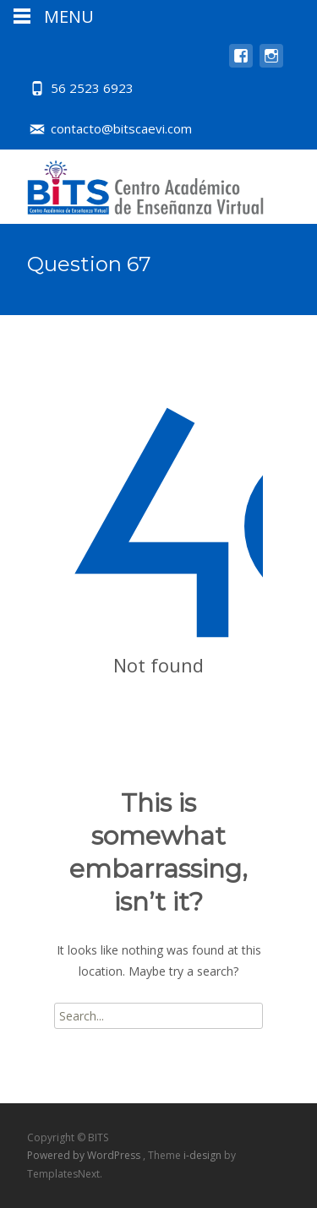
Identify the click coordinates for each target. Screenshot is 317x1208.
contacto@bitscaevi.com (121, 128)
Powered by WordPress (85, 1155)
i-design (203, 1155)
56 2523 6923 (92, 87)
